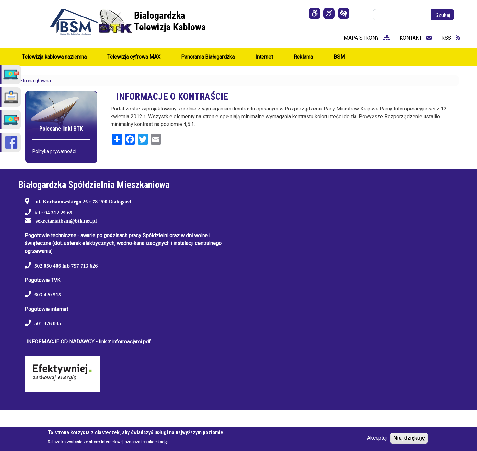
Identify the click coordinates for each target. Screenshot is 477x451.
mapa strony (367, 38)
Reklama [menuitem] (303, 57)
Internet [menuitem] (264, 57)
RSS (450, 38)
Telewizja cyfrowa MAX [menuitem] (133, 57)
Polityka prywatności (54, 151)
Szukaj (442, 15)
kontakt (416, 38)
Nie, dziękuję (409, 438)
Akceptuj (377, 438)
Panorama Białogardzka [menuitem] (208, 57)
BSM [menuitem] (339, 57)
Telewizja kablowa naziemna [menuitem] (54, 57)
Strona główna (35, 81)
